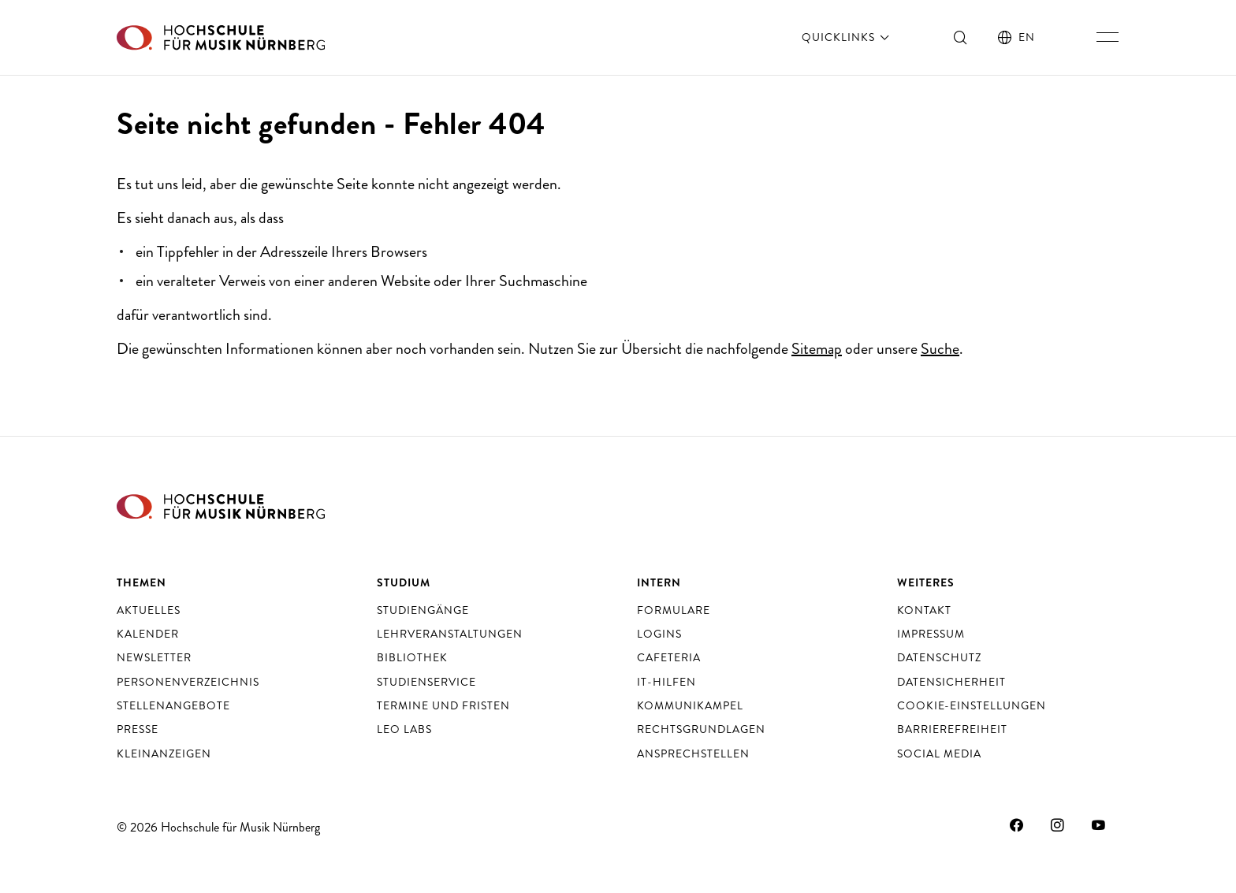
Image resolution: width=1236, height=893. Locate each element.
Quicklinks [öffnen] (847, 37)
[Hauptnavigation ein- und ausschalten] (1107, 37)
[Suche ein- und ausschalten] (960, 37)
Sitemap (816, 348)
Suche (940, 348)
